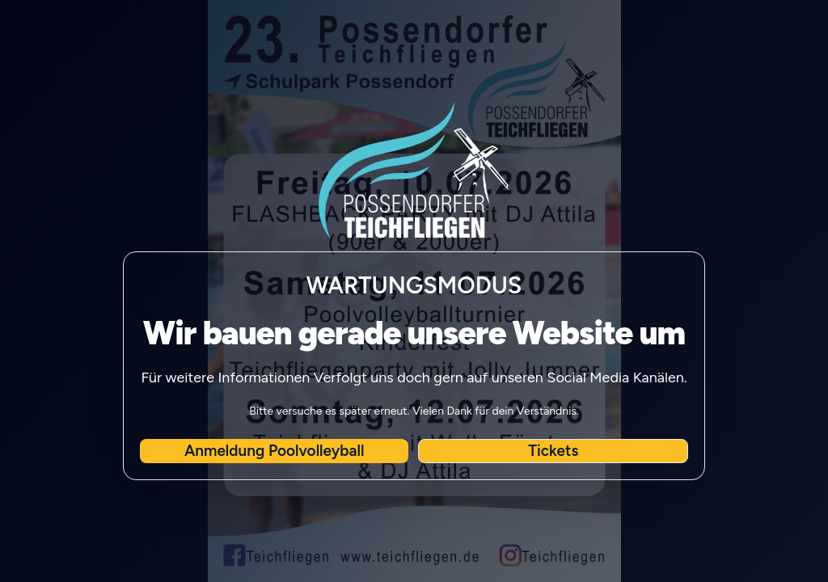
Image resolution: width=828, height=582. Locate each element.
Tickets (553, 450)
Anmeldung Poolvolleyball (274, 450)
